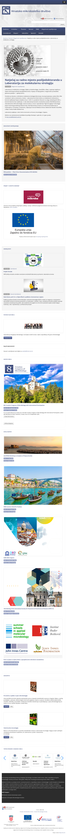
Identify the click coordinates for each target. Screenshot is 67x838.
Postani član (8, 338)
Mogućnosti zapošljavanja (49, 29)
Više (11, 706)
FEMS (37, 29)
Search (62, 24)
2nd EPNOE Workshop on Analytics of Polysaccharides (18, 456)
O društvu (14, 29)
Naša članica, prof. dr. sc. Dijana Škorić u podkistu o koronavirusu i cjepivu (23, 297)
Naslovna (6, 29)
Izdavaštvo (25, 33)
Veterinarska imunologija (11, 728)
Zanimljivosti (7, 33)
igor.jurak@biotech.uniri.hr (14, 117)
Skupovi (16, 33)
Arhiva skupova (9, 423)
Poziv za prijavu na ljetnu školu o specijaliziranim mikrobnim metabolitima (24, 659)
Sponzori (33, 33)
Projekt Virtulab (8, 271)
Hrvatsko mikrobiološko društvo (26, 811)
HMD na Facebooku (60, 18)
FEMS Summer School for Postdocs (13, 507)
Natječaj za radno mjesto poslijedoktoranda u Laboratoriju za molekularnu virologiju (33, 81)
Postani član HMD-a (9, 314)
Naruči (6, 706)
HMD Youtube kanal (48, 18)
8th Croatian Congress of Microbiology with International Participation (24, 405)
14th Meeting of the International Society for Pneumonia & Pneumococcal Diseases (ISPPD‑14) (29, 608)
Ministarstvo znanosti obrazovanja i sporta (11, 795)
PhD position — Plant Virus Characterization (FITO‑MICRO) (20, 172)
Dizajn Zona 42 (62, 832)
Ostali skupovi (8, 431)
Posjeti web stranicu (9, 416)
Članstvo (23, 29)
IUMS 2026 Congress (9, 558)
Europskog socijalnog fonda (42, 236)
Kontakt (41, 33)
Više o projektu (13, 207)
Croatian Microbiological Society (40, 811)
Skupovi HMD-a (8, 359)
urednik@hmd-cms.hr (27, 351)
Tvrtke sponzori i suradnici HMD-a (13, 749)
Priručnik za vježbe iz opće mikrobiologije (15, 695)
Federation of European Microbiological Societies (13, 797)
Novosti (31, 29)
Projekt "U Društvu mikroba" (12, 185)
